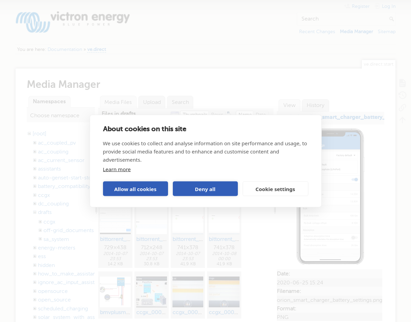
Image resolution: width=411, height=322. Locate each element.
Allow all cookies (135, 188)
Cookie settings (275, 188)
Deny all (205, 188)
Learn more (117, 169)
